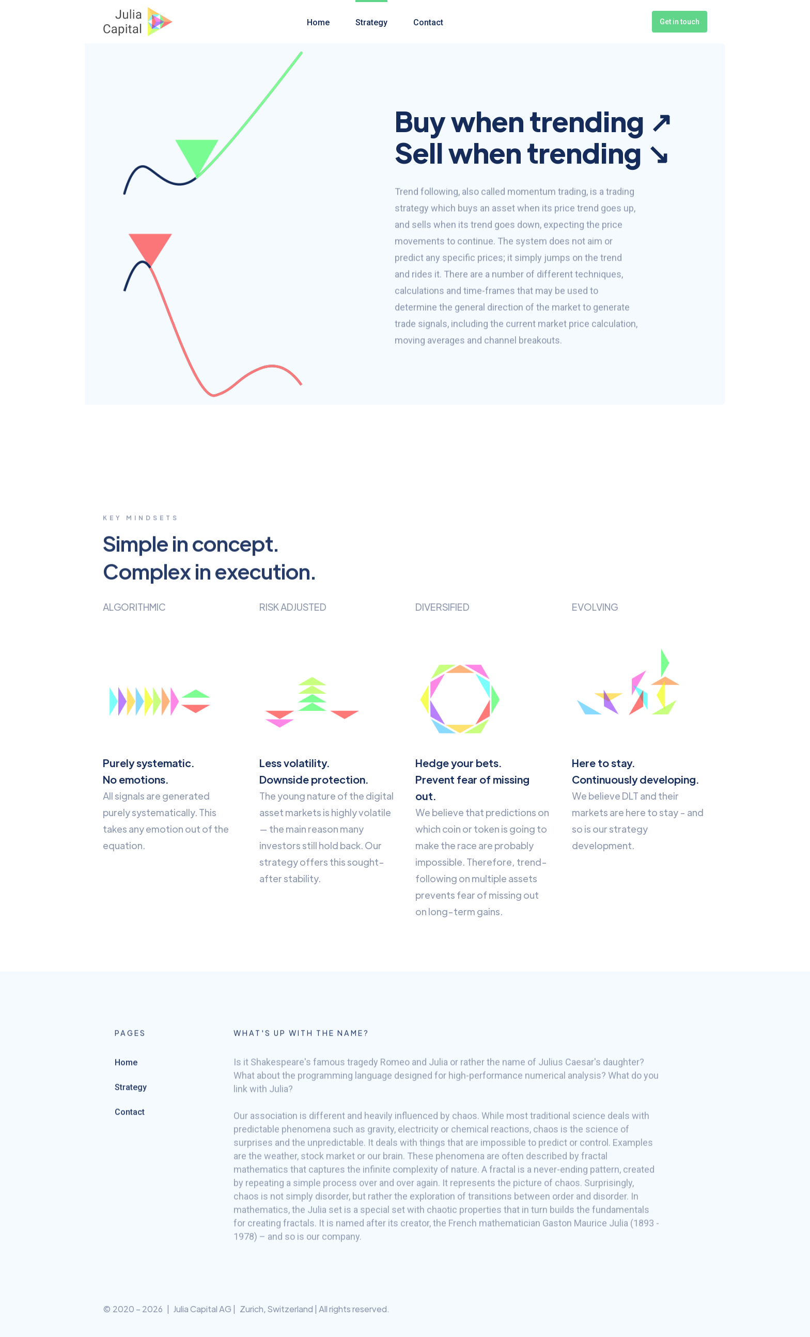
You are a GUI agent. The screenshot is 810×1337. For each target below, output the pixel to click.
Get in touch (679, 22)
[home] (138, 21)
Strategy (371, 22)
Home (318, 22)
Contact (428, 22)
